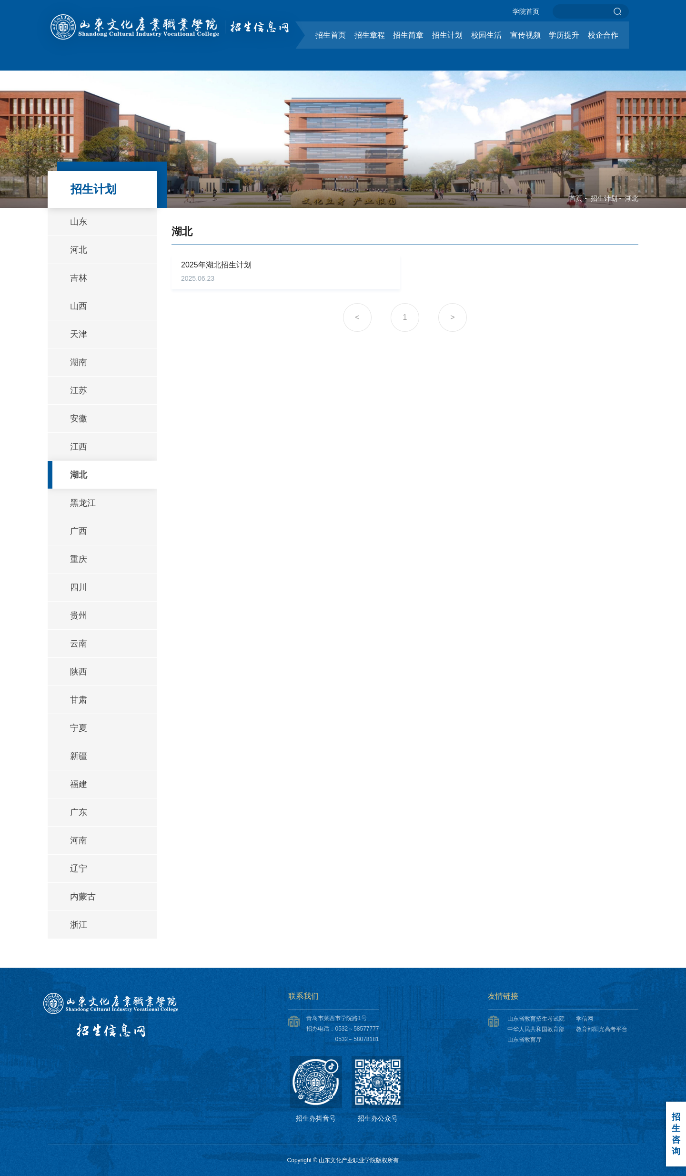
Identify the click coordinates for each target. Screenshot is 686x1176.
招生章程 (369, 35)
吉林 (78, 278)
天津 (78, 334)
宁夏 (78, 728)
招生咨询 (676, 1134)
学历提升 (564, 35)
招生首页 (330, 35)
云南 (78, 643)
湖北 (631, 198)
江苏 (78, 390)
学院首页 (526, 11)
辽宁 (78, 868)
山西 (78, 306)
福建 (78, 784)
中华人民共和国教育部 (536, 1029)
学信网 (584, 1018)
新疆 (78, 756)
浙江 (78, 925)
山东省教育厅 (524, 1039)
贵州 (78, 615)
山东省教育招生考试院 (536, 1018)
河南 (78, 840)
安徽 (78, 418)
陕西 (78, 671)
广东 (78, 812)
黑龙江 (83, 503)
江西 (78, 446)
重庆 (78, 559)
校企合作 (603, 35)
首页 (576, 198)
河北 (78, 250)
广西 (78, 531)
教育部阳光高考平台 (601, 1029)
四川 (78, 587)
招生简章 (408, 35)
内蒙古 (83, 896)
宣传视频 (525, 35)
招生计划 (447, 35)
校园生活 (486, 35)
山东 (78, 221)
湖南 (78, 362)
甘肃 (78, 700)
